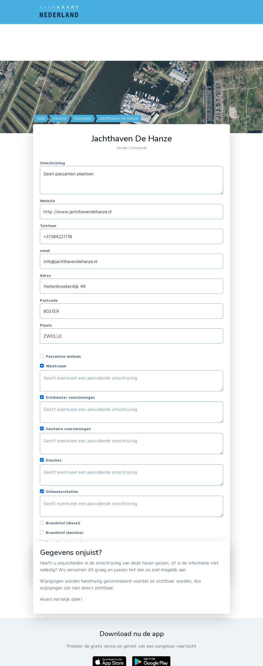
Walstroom (56, 366)
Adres (45, 275)
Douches (54, 460)
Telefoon (48, 225)
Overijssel (82, 118)
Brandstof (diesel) (63, 523)
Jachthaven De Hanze (118, 118)
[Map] (131, 107)
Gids (40, 118)
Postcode (49, 300)
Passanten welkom (63, 356)
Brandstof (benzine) (64, 532)
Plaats (46, 325)
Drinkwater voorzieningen (70, 397)
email (45, 250)
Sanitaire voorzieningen (68, 428)
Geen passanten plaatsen (131, 180)
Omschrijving (52, 163)
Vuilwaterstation (62, 491)
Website (47, 201)
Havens (58, 118)
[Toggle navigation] (226, 11)
